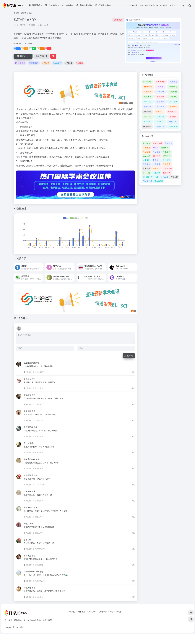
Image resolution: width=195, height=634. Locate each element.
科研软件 (34, 63)
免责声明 (92, 612)
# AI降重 (79, 63)
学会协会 (147, 106)
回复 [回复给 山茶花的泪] (133, 517)
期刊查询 (173, 86)
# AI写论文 (57, 63)
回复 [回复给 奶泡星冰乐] (133, 485)
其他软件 (173, 91)
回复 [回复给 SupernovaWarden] (133, 581)
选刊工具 (173, 121)
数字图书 (160, 101)
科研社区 (160, 91)
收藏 (118, 20)
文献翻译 (160, 116)
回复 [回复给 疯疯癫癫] (133, 420)
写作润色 (173, 96)
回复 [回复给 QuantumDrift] (133, 372)
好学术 (21, 627)
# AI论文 (68, 63)
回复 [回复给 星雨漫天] (133, 388)
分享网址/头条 (116, 612)
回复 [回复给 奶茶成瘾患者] (133, 469)
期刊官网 (160, 96)
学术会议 (173, 106)
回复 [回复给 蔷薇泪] (133, 533)
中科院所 (147, 81)
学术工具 (20, 63)
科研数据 (148, 86)
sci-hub (147, 121)
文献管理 (147, 111)
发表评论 (128, 356)
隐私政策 (82, 612)
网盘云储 (147, 126)
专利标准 (173, 101)
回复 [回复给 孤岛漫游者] (133, 436)
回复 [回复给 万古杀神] (133, 597)
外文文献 (147, 101)
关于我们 (71, 612)
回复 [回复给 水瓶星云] (133, 404)
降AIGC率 (173, 126)
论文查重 (160, 106)
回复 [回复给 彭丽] (133, 549)
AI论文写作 (172, 111)
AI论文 (24, 109)
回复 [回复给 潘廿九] (133, 452)
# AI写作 (45, 63)
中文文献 (147, 116)
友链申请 (103, 612)
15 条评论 (22, 318)
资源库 (160, 86)
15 (40, 25)
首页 (17, 13)
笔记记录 (147, 96)
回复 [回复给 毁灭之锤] (133, 501)
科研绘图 (147, 91)
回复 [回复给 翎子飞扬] (133, 565)
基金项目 (159, 111)
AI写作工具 (160, 126)
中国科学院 (160, 81)
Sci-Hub (159, 121)
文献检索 (174, 81)
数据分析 (173, 116)
